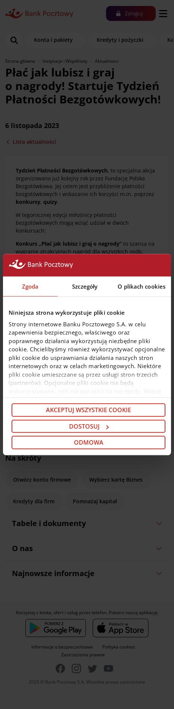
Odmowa (88, 442)
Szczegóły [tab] (84, 286)
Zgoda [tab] (30, 286)
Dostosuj (89, 426)
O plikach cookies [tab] (141, 286)
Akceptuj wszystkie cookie (88, 410)
